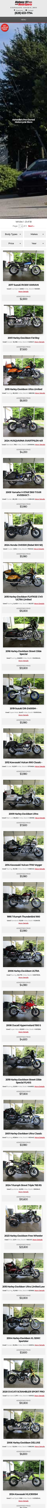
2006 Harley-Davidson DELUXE (23, 1442)
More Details (23, 291)
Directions (18, 10)
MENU (23, 20)
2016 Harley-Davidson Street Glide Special (24, 653)
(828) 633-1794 (23, 13)
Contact (29, 10)
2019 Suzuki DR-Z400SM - (23, 708)
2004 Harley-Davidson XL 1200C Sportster (23, 1340)
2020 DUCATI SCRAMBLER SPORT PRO (23, 1391)
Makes (34, 234)
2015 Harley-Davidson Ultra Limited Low (23, 1286)
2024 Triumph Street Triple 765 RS (23, 1185)
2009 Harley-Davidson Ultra (23, 814)
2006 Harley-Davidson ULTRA (23, 971)
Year (34, 243)
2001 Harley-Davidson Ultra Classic (23, 1133)
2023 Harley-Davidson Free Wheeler (23, 1235)
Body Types (11, 234)
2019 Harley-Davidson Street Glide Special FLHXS (24, 1081)
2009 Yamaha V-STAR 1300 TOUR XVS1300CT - (23, 494)
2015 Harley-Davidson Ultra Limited (23, 389)
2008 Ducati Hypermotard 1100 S (23, 1025)
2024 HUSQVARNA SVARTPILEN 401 (23, 440)
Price (11, 243)
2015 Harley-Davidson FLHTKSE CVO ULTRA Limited (23, 598)
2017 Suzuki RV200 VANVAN (23, 285)
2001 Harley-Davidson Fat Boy (23, 338)
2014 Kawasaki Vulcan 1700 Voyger (23, 865)
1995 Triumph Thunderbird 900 (23, 916)
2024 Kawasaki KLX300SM (23, 1494)
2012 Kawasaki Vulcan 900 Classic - (23, 762)
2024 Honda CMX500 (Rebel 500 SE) (23, 545)
